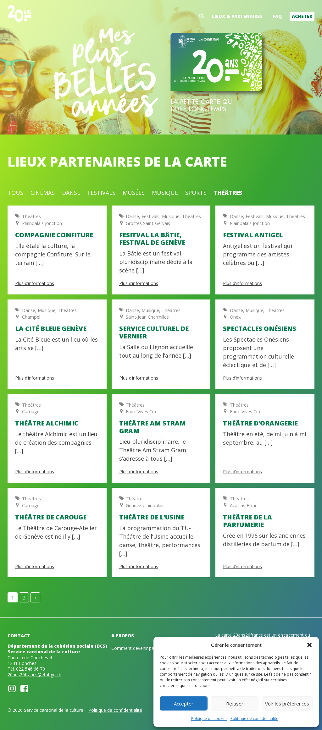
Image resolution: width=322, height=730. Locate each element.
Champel (31, 317)
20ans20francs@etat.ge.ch (34, 675)
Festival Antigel (253, 235)
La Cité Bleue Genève (50, 328)
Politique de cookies (209, 718)
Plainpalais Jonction (42, 223)
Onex (235, 317)
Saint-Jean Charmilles (147, 317)
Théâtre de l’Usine (151, 517)
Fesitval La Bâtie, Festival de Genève (152, 239)
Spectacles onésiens (259, 328)
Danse (71, 192)
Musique (165, 192)
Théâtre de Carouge (50, 517)
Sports (196, 192)
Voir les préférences (287, 703)
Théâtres (228, 192)
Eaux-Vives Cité (142, 411)
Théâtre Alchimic (46, 423)
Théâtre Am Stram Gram (152, 427)
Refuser (234, 703)
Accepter (183, 703)
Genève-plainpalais (145, 505)
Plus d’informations (34, 283)
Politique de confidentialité (254, 718)
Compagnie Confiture (54, 235)
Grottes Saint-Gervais (148, 223)
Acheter (302, 16)
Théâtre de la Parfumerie (247, 521)
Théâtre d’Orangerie (260, 423)
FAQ (277, 16)
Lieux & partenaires (237, 16)
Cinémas (43, 192)
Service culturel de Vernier (154, 332)
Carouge (31, 411)
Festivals (101, 192)
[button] (309, 645)
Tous (15, 192)
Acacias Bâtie (244, 505)
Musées (134, 192)
